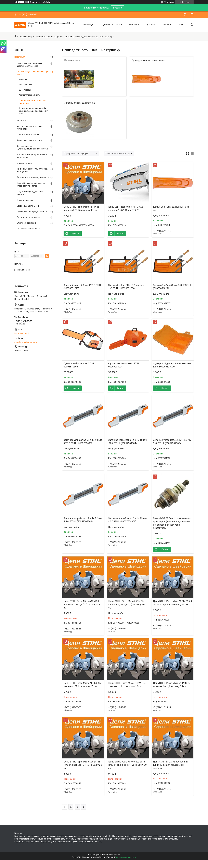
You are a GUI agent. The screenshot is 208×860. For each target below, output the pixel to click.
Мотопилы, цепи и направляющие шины (55, 36)
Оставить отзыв (185, 14)
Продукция (88, 25)
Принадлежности (25, 200)
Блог (181, 25)
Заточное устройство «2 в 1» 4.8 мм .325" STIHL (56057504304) (127, 441)
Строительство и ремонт (28, 217)
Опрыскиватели (24, 163)
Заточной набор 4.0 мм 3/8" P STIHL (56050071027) (83, 287)
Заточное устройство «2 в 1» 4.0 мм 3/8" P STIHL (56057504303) (83, 441)
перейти (117, 7)
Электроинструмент (26, 223)
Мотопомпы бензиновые (28, 229)
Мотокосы (21, 120)
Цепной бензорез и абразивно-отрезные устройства (31, 184)
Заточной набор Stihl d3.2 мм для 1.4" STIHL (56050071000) (126, 287)
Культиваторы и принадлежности (33, 177)
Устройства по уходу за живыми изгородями (32, 156)
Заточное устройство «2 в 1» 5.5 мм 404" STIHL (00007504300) (127, 520)
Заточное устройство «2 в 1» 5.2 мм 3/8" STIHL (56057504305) (172, 441)
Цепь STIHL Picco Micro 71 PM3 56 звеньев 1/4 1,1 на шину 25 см (82, 685)
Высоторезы (25, 90)
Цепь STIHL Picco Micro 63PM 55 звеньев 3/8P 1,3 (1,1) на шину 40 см (126, 604)
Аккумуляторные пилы (29, 95)
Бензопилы (24, 79)
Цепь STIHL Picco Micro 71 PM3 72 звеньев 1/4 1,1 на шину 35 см (171, 685)
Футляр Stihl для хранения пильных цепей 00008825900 (172, 365)
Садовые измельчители (28, 134)
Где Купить (151, 25)
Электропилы (25, 85)
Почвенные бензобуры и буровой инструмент (32, 170)
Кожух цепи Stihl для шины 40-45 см (171, 208)
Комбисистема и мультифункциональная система (32, 147)
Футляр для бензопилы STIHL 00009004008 (124, 365)
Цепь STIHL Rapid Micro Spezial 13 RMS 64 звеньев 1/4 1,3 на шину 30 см (127, 765)
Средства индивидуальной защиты (30, 193)
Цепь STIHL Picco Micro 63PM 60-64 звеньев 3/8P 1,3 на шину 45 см (172, 603)
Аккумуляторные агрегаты (29, 140)
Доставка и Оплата (112, 25)
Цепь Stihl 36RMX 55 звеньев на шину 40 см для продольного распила (170, 765)
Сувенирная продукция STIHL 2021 (33, 211)
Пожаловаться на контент (125, 857)
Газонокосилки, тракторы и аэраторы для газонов (29, 64)
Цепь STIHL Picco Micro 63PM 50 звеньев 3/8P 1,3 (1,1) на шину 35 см (82, 604)
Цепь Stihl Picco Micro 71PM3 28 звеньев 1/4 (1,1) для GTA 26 (125, 208)
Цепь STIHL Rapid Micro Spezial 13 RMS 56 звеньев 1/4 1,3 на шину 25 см (83, 765)
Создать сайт (35, 2)
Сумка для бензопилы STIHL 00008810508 (79, 365)
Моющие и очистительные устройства (29, 127)
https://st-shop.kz (22, 333)
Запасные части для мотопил (79, 102)
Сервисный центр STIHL (28, 206)
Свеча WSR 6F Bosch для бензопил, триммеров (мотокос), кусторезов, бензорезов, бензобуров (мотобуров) (172, 523)
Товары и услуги (26, 36)
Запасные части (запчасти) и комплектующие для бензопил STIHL (33, 111)
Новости (167, 25)
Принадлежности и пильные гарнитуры (32, 101)
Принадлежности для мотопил (148, 60)
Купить (75, 233)
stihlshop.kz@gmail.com (25, 342)
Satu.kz (117, 855)
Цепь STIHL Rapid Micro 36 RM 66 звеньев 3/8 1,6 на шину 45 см (81, 208)
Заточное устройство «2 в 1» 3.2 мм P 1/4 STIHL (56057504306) (83, 520)
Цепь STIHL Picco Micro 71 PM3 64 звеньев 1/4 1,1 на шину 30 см (126, 685)
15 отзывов (169, 2)
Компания (134, 25)
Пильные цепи (72, 60)
